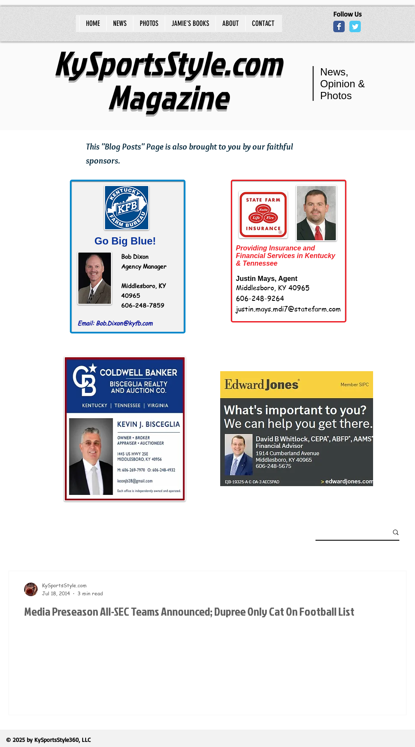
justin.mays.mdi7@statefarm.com (288, 309)
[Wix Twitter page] (355, 26)
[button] (396, 532)
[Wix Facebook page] (339, 26)
